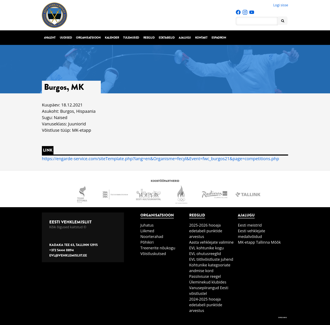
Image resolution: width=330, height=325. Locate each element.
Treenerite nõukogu (157, 247)
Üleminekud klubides (207, 282)
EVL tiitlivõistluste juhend (211, 259)
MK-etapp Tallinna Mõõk (259, 242)
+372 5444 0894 (61, 250)
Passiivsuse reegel (205, 276)
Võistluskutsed (153, 253)
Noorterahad (151, 236)
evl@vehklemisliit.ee (68, 255)
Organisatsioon (88, 37)
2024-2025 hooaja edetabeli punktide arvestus (205, 305)
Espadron (219, 37)
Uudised (66, 37)
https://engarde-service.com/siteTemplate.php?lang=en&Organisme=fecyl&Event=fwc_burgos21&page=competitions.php (160, 158)
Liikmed (147, 230)
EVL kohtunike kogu (206, 247)
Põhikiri (147, 242)
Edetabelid (166, 37)
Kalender (112, 37)
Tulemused (131, 37)
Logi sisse (280, 5)
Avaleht (50, 37)
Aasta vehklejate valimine (211, 242)
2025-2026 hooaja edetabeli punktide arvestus (205, 231)
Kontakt (201, 37)
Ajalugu (185, 37)
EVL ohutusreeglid (205, 253)
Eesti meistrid (250, 225)
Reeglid (149, 37)
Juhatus (147, 225)
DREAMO (282, 317)
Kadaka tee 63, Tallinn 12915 (73, 244)
